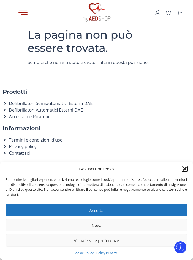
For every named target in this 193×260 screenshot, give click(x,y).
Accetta (96, 210)
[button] (184, 169)
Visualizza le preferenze (96, 240)
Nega (96, 225)
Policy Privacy (106, 253)
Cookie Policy (83, 253)
